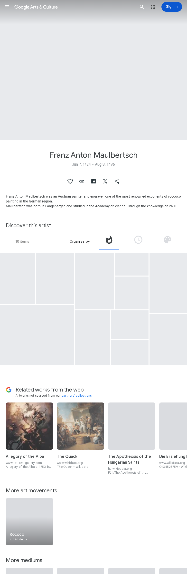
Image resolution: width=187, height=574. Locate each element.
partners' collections (77, 395)
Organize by (80, 241)
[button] (7, 7)
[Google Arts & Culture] (74, 7)
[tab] (109, 241)
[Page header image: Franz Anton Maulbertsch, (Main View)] (93, 70)
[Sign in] (171, 7)
